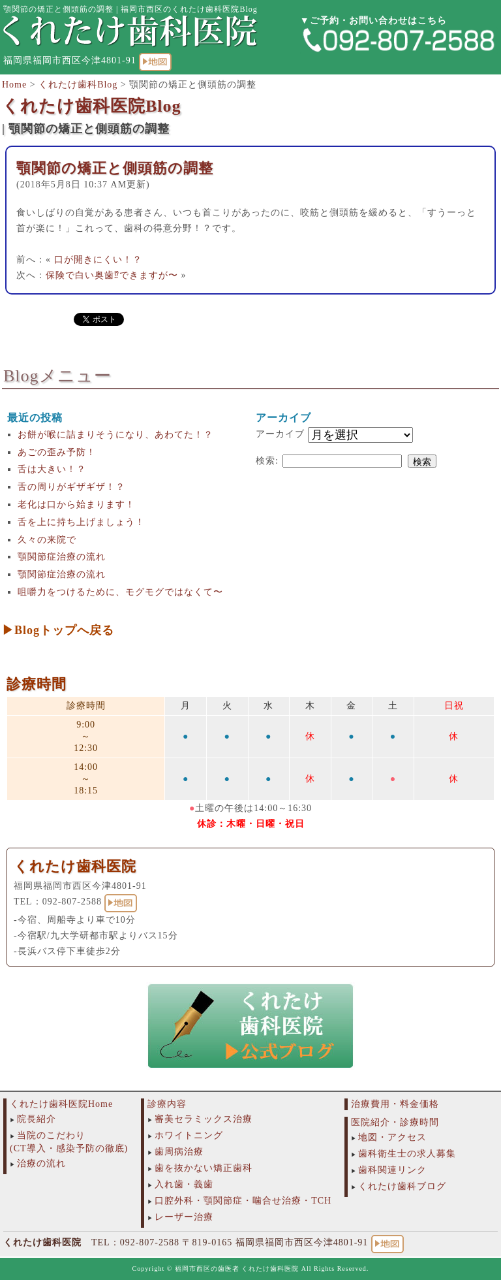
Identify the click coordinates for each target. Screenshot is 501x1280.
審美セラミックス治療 (203, 1119)
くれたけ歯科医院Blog (91, 106)
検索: (267, 461)
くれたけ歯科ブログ (402, 1186)
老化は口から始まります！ (76, 504)
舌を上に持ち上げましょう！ (81, 522)
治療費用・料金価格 (395, 1104)
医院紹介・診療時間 (395, 1122)
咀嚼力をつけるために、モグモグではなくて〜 (120, 592)
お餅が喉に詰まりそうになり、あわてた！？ (115, 435)
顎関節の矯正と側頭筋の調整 (114, 168)
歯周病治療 (179, 1152)
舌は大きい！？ (52, 469)
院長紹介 (36, 1119)
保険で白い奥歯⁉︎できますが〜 (112, 275)
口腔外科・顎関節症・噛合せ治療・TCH (243, 1201)
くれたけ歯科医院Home (61, 1104)
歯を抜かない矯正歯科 (203, 1168)
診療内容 (167, 1104)
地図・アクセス (392, 1137)
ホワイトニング (189, 1135)
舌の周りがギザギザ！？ (71, 487)
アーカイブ (280, 434)
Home (14, 84)
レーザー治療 (184, 1217)
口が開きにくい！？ (98, 259)
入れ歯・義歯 (184, 1184)
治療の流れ (41, 1163)
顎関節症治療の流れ (62, 557)
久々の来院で (47, 540)
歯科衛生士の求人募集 (407, 1154)
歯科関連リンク (392, 1170)
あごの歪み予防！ (57, 452)
